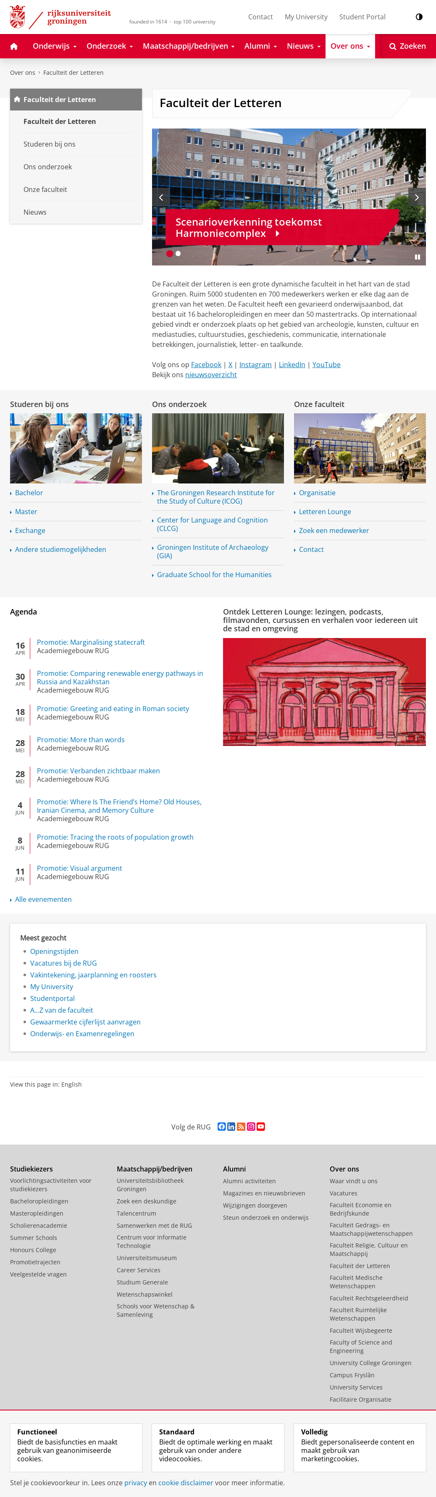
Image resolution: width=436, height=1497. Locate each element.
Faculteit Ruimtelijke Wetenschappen (358, 1314)
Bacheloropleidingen (39, 1201)
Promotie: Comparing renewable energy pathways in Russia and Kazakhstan (120, 677)
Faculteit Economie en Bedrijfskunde (360, 1209)
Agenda (23, 612)
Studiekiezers (31, 1169)
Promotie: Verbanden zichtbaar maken (98, 770)
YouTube (327, 364)
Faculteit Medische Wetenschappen (356, 1282)
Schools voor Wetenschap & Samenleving (155, 1310)
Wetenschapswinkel (145, 1294)
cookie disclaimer (185, 1482)
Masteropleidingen (36, 1213)
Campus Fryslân (352, 1375)
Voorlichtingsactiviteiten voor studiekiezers (51, 1185)
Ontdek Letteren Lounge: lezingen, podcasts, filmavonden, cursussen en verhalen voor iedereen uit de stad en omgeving (320, 620)
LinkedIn (292, 364)
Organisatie (317, 492)
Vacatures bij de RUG (63, 963)
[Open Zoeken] (407, 46)
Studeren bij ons (39, 404)
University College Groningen (371, 1363)
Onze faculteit (319, 404)
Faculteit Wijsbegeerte (361, 1330)
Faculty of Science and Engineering (361, 1346)
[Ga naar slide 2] (178, 254)
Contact (260, 16)
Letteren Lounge (325, 511)
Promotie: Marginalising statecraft (91, 642)
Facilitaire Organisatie (360, 1399)
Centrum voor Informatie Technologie (151, 1241)
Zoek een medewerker (334, 530)
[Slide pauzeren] (417, 257)
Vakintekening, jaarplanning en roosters (93, 975)
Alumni (234, 1169)
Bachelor (29, 492)
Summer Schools (33, 1238)
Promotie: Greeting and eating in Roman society (113, 708)
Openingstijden (54, 951)
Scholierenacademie (38, 1225)
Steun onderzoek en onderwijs (266, 1217)
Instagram (255, 364)
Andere (60, 549)
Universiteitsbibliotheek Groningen (150, 1185)
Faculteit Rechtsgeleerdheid (369, 1298)
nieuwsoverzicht (211, 374)
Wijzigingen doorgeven (255, 1205)
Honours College (33, 1250)
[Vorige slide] (161, 197)
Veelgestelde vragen (38, 1274)
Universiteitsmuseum (147, 1258)
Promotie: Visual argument (79, 868)
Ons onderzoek (179, 404)
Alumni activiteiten (249, 1181)
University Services (356, 1387)
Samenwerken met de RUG (154, 1225)
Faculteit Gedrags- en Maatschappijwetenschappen (371, 1229)
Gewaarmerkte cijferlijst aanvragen (85, 1022)
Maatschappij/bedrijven (154, 1169)
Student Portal (362, 16)
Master (26, 511)
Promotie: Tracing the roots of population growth (115, 837)
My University (306, 16)
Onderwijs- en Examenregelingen (82, 1033)
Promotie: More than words (81, 739)
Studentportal (52, 998)
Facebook (206, 364)
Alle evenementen (43, 899)
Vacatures (343, 1193)
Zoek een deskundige (146, 1201)
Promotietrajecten (35, 1262)
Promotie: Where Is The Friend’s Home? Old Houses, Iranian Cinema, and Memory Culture (119, 806)
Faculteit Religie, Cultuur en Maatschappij (369, 1249)
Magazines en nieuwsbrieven (264, 1193)
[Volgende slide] (417, 197)
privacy (135, 1482)
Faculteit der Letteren (73, 72)
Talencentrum (136, 1213)
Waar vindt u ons (354, 1181)
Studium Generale (142, 1282)
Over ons (22, 72)
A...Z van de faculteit (61, 1010)
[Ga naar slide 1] (169, 254)
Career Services (138, 1270)
